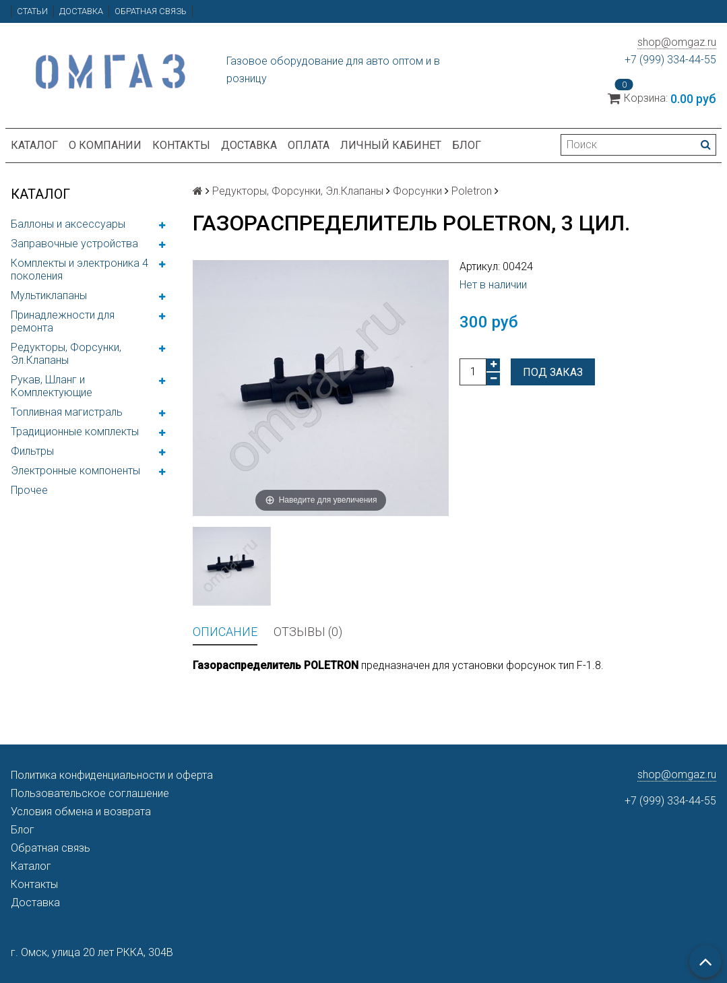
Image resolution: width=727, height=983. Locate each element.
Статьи (32, 11)
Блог (466, 145)
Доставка (81, 11)
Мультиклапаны (49, 295)
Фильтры (32, 451)
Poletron (471, 191)
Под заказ (553, 372)
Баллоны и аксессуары (68, 224)
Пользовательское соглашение (90, 793)
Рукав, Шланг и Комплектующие (51, 386)
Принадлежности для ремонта (63, 321)
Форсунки (417, 191)
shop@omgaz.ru (676, 42)
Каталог (34, 145)
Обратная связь (151, 11)
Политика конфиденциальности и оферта (112, 775)
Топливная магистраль (67, 412)
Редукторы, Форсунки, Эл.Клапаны (66, 354)
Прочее (29, 490)
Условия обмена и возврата (81, 811)
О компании (105, 145)
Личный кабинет (390, 145)
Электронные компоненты (75, 470)
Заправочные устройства (74, 243)
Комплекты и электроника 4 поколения (79, 269)
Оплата (308, 145)
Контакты (181, 145)
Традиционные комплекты (75, 431)
